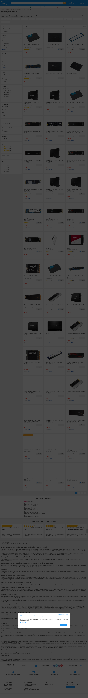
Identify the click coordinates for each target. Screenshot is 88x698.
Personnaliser (55, 625)
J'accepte (64, 625)
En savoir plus (23, 622)
